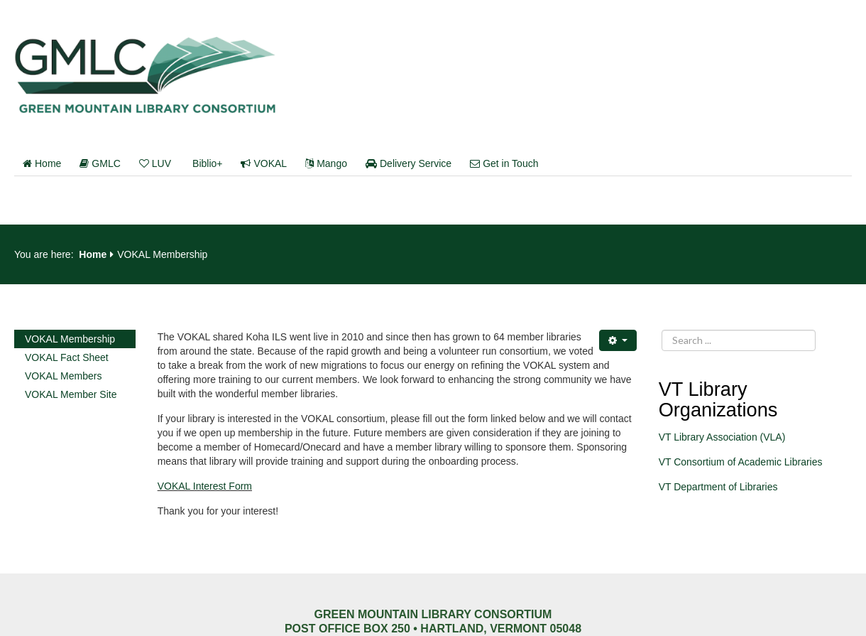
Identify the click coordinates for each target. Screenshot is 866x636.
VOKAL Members (63, 376)
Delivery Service (408, 163)
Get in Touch (504, 163)
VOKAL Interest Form (205, 486)
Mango (326, 163)
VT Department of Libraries (718, 486)
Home (42, 163)
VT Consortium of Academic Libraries (741, 462)
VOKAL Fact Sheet (67, 357)
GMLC (100, 163)
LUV (155, 163)
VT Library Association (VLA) (722, 437)
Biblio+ (207, 163)
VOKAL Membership (70, 339)
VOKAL (264, 163)
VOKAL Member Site (70, 394)
